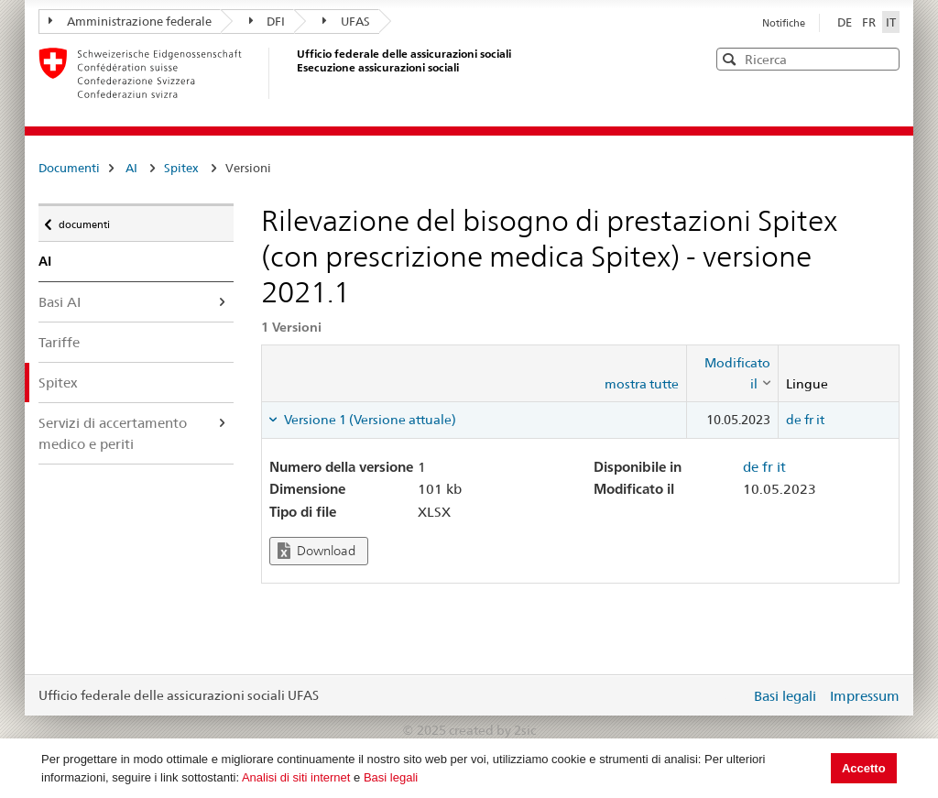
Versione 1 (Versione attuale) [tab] (368, 419)
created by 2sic (492, 730)
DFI (267, 21)
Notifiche (783, 22)
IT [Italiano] (891, 22)
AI (131, 167)
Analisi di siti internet (296, 777)
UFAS (346, 21)
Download (316, 551)
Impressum (865, 696)
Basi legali (391, 777)
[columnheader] (732, 373)
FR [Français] (870, 22)
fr (808, 419)
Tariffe (59, 342)
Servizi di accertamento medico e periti (112, 433)
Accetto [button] (864, 768)
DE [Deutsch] (846, 22)
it (820, 419)
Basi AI (59, 302)
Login (733, 695)
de (794, 419)
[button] (884, 58)
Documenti (69, 167)
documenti (84, 220)
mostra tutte (642, 384)
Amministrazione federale (130, 21)
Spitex (181, 167)
